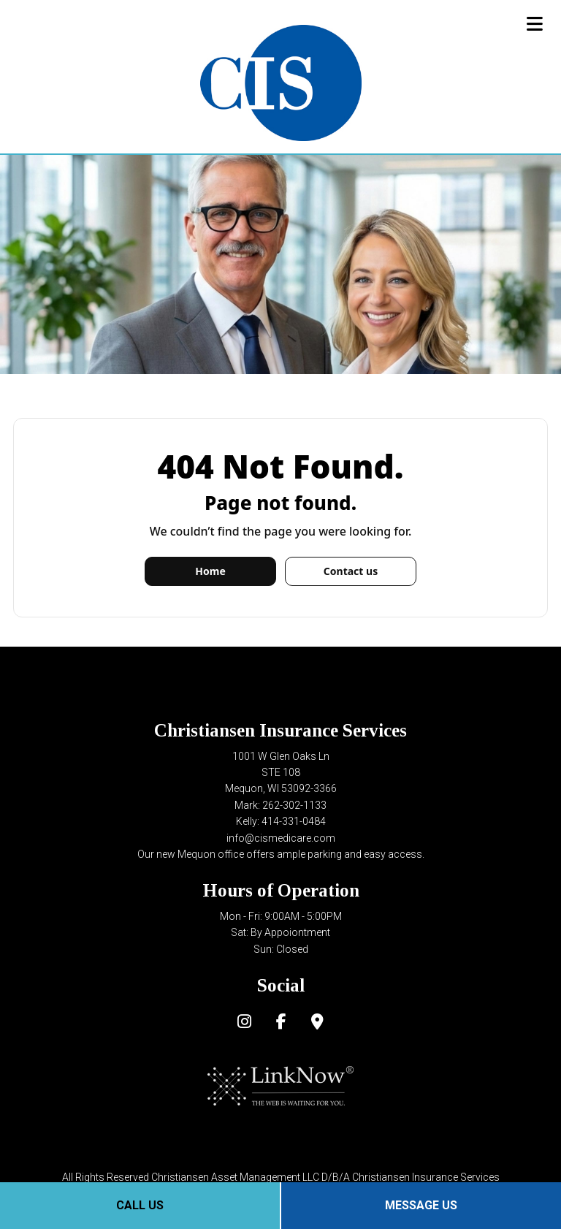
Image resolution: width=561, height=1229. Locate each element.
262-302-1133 (294, 805)
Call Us (140, 1205)
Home (210, 571)
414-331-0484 (294, 821)
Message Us (421, 1205)
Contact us (351, 571)
